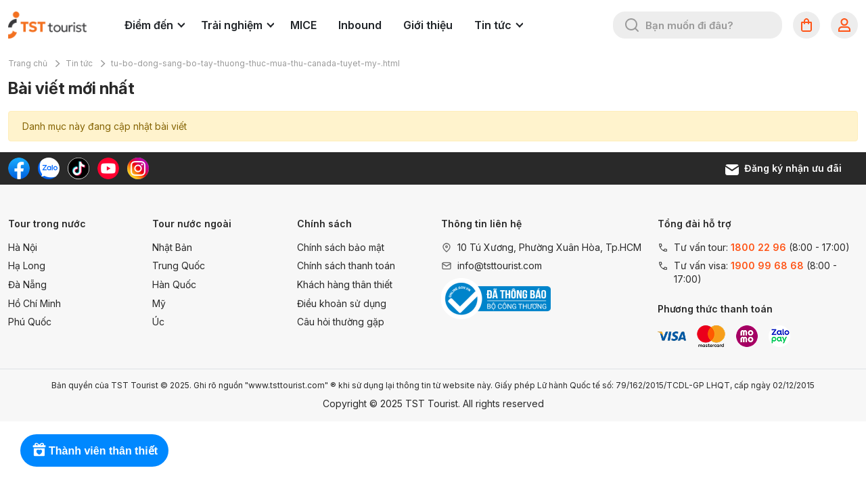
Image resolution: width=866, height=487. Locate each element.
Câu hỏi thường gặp (340, 321)
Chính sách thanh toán (346, 265)
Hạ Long (26, 265)
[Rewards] (94, 450)
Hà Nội (22, 247)
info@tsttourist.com (499, 265)
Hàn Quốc (174, 284)
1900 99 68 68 (767, 265)
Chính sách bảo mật (340, 247)
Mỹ (159, 303)
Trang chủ (27, 63)
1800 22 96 (758, 247)
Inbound (360, 25)
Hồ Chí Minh (34, 303)
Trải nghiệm (237, 25)
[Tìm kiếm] (632, 25)
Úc (158, 321)
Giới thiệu (428, 25)
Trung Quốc (178, 265)
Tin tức (498, 25)
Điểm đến (154, 25)
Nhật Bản (172, 247)
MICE (303, 25)
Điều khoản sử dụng (341, 303)
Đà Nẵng (27, 284)
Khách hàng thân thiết (344, 284)
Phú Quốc (29, 321)
